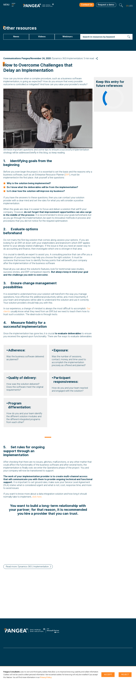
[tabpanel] (47, 390)
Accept (108, 675)
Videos (40, 36)
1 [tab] (47, 440)
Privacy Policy (45, 677)
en (127, 6)
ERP (67, 174)
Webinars (65, 36)
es (131, 6)
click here (37, 499)
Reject (125, 675)
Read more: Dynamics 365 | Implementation (27, 569)
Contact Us (85, 5)
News (15, 36)
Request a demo (105, 5)
